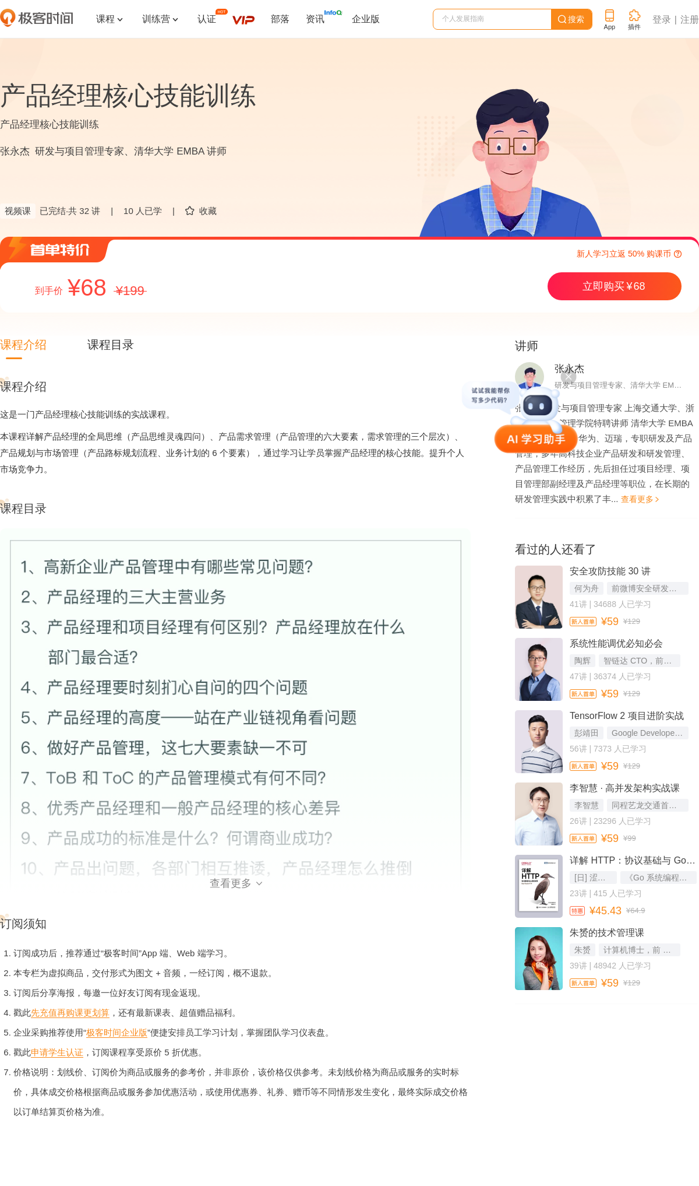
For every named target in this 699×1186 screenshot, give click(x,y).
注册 (689, 19)
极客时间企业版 (116, 1032)
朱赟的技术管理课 (607, 933)
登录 (661, 19)
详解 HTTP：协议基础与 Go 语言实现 (633, 860)
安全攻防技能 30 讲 (610, 571)
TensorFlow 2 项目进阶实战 (627, 716)
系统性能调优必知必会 (616, 643)
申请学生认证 (57, 1052)
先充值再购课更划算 (70, 1012)
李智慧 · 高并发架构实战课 (625, 788)
